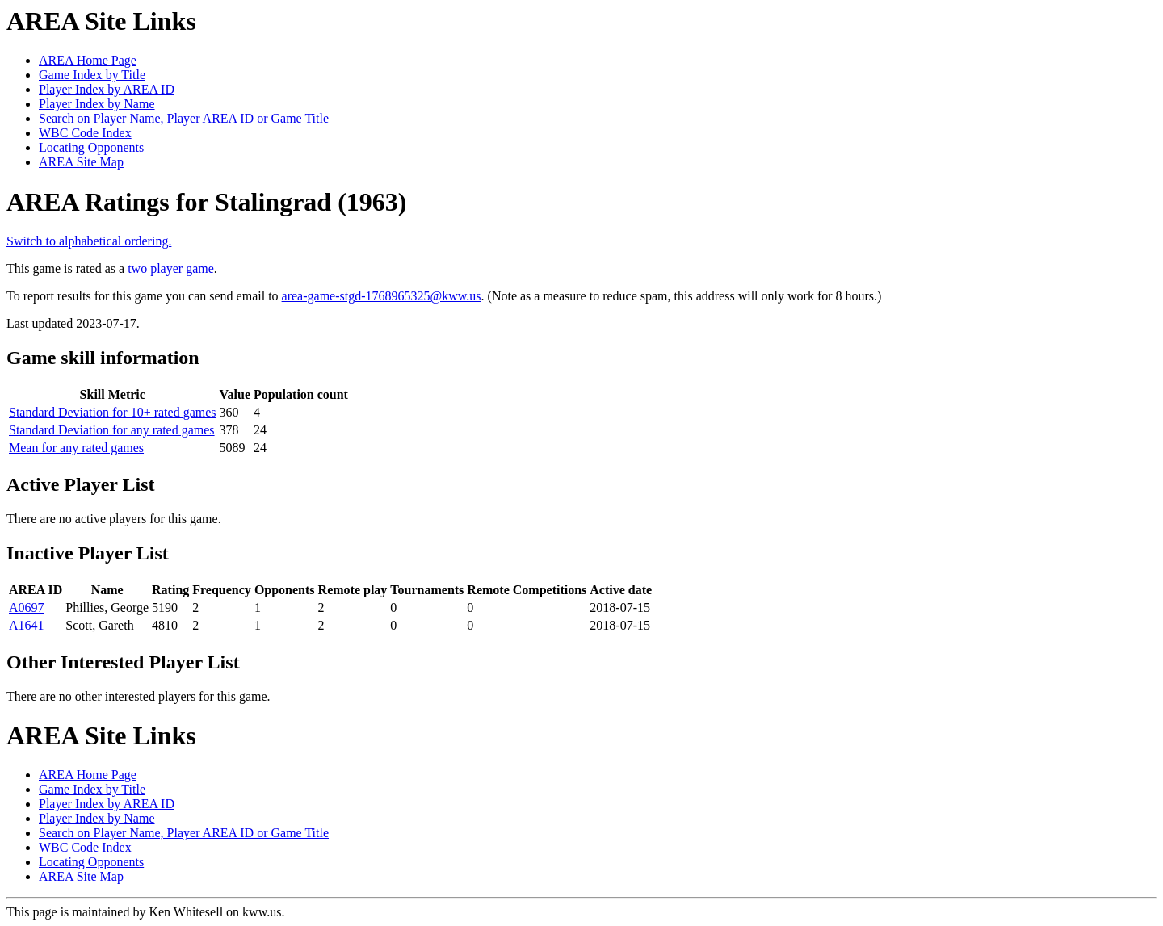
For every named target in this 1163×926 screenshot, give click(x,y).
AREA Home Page (87, 60)
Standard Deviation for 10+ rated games (112, 412)
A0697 (26, 607)
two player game (171, 268)
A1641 (26, 625)
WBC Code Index (85, 133)
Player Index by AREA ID (106, 89)
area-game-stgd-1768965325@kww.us (381, 296)
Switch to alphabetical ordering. (88, 241)
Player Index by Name (97, 104)
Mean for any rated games (76, 448)
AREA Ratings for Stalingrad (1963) (206, 201)
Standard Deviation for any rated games (112, 430)
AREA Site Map (81, 162)
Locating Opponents (91, 147)
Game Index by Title (92, 75)
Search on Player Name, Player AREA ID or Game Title (184, 118)
